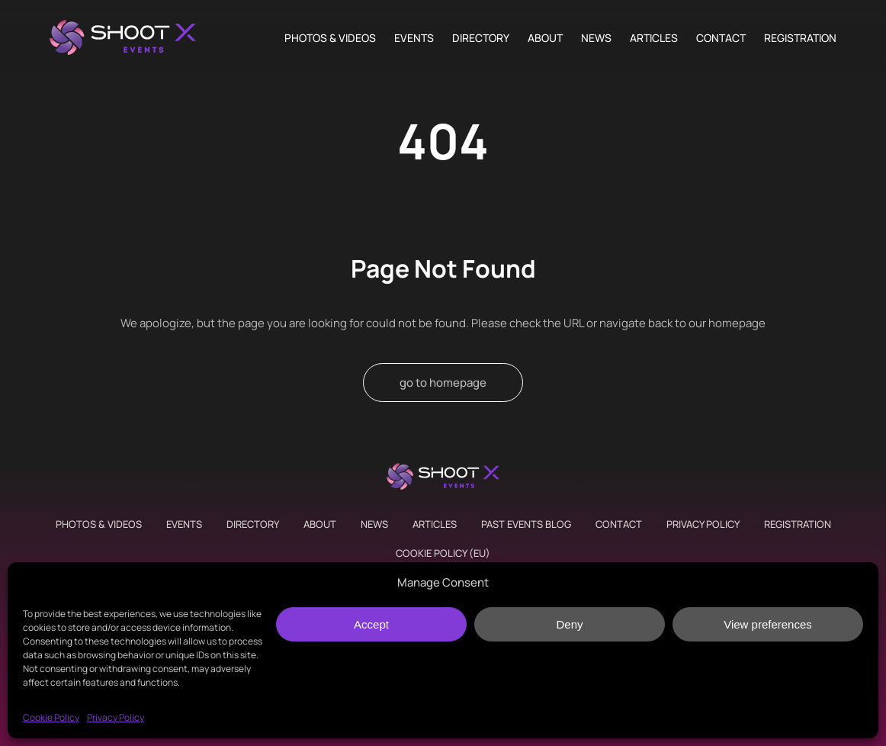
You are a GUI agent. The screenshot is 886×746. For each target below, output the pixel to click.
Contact (721, 38)
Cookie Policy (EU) (443, 553)
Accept (371, 624)
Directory (480, 38)
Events (414, 38)
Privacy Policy (115, 717)
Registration (800, 38)
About (545, 38)
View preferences (768, 624)
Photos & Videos (330, 38)
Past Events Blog (526, 524)
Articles (654, 38)
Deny (569, 624)
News (596, 38)
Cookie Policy (51, 717)
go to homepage (443, 383)
